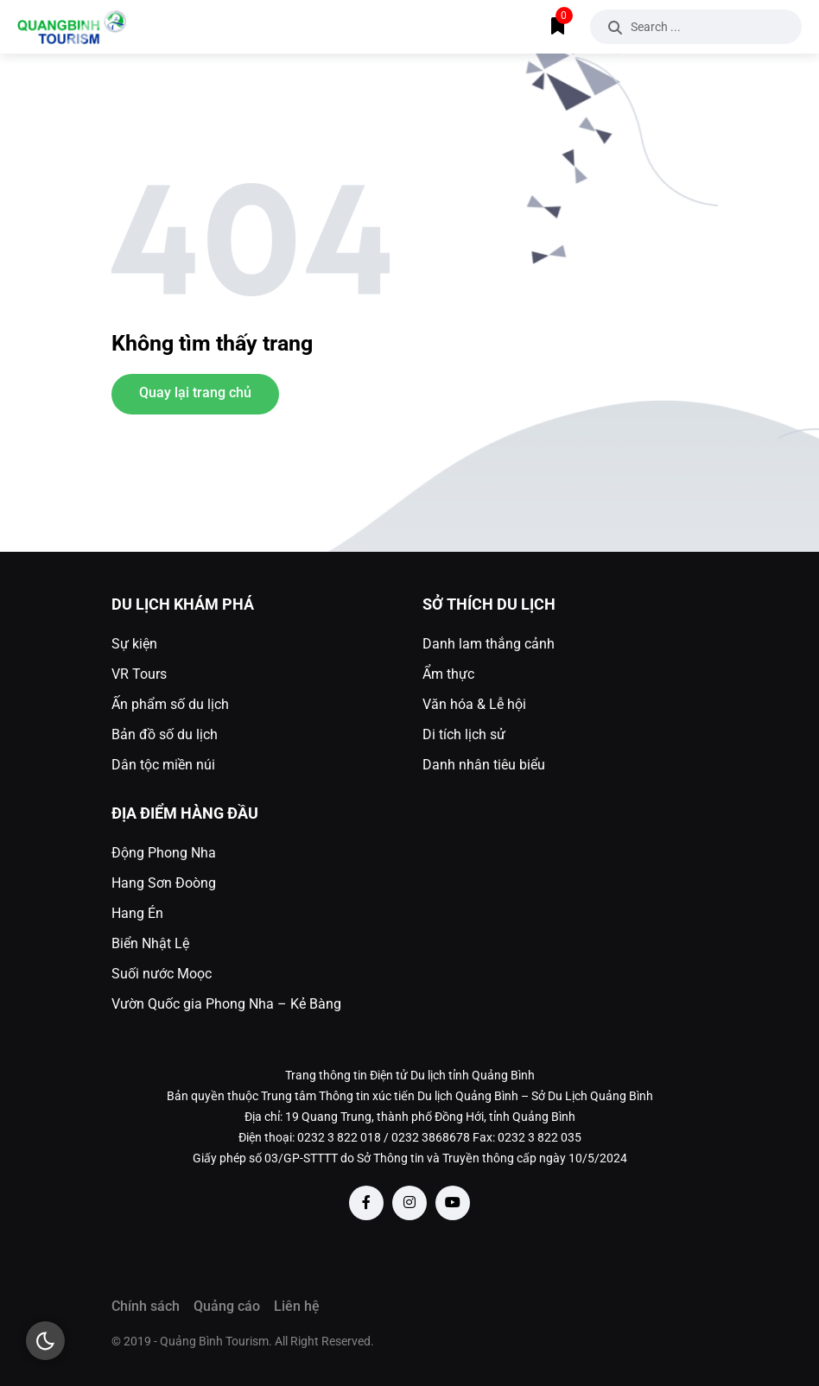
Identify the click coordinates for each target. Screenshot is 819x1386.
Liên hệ (297, 1306)
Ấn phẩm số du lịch (170, 704)
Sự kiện (134, 644)
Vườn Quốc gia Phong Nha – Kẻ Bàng (226, 1004)
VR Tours (139, 674)
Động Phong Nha (163, 853)
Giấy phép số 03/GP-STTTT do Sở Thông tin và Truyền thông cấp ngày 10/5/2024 (410, 1158)
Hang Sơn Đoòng (163, 883)
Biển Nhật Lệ (150, 943)
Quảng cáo (227, 1306)
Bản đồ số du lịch (164, 734)
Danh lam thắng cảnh (488, 644)
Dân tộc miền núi (163, 764)
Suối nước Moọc (161, 973)
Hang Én (137, 913)
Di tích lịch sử (463, 734)
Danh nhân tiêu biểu (483, 764)
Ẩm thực (448, 674)
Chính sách (145, 1306)
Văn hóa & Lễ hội (474, 704)
